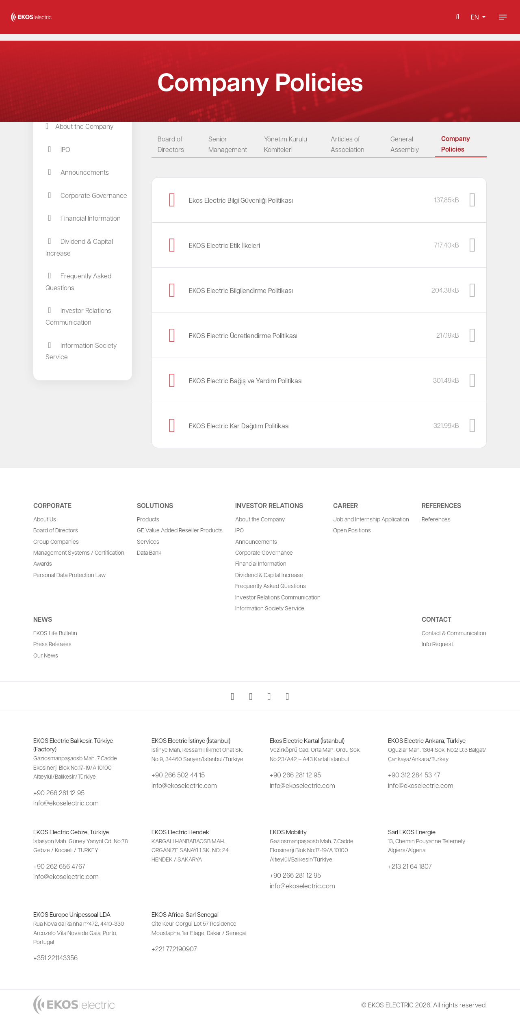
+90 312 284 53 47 (414, 774)
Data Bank (149, 552)
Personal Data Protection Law (69, 574)
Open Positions (352, 530)
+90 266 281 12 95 (58, 792)
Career (345, 505)
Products (148, 519)
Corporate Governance (264, 552)
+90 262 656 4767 (59, 866)
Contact (437, 619)
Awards (42, 563)
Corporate (52, 505)
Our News (45, 655)
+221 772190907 (174, 948)
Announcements (256, 541)
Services (148, 541)
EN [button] (476, 20)
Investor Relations (269, 505)
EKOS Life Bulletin (55, 632)
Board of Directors (171, 144)
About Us (44, 519)
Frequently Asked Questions (270, 585)
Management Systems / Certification (78, 552)
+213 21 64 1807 (410, 866)
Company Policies (455, 144)
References (441, 505)
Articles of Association (347, 144)
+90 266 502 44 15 (178, 774)
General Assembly (404, 144)
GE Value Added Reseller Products (180, 530)
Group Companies (56, 541)
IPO (239, 530)
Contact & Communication (454, 632)
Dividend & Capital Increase (269, 574)
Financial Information (260, 563)
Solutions (155, 505)
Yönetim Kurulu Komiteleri (285, 144)
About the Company (260, 519)
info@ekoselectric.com (66, 803)
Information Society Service (269, 608)
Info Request (437, 643)
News (42, 619)
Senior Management (227, 144)
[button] (457, 20)
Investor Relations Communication (278, 597)
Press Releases (52, 643)
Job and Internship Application (371, 519)
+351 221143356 (55, 957)
